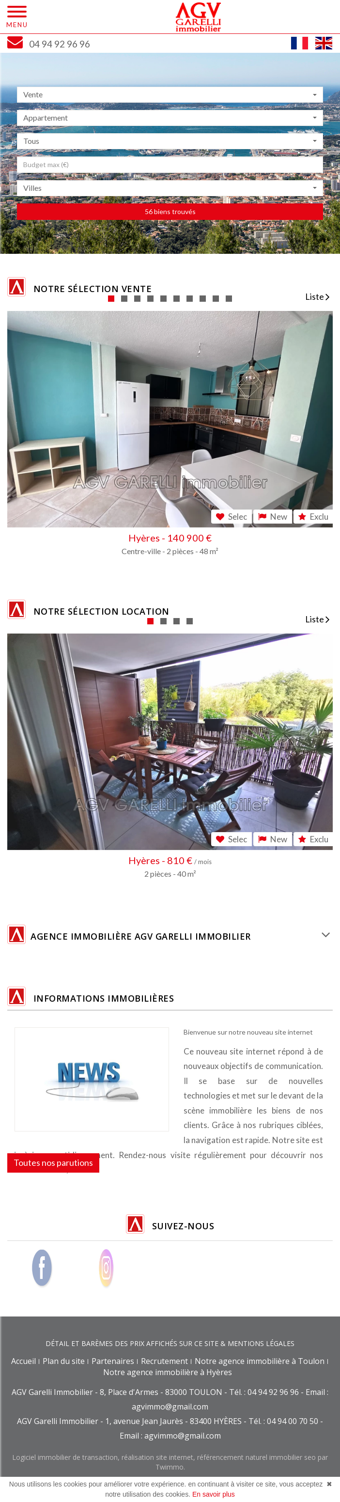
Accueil (23, 1361)
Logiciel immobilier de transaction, (67, 1457)
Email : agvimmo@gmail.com (170, 1435)
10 (229, 298)
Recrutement (164, 1361)
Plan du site (64, 1361)
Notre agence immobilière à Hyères (167, 1372)
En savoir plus (213, 1494)
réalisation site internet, (159, 1457)
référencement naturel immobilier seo (257, 1457)
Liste (317, 296)
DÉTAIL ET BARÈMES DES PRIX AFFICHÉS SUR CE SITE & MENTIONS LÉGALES (170, 1343)
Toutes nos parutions (53, 1162)
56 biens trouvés (170, 211)
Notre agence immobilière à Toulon (260, 1361)
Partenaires (113, 1361)
